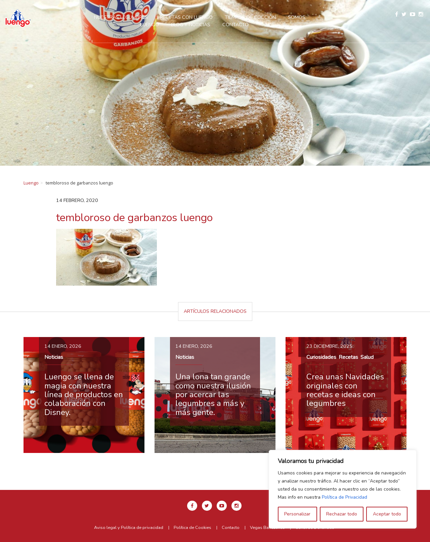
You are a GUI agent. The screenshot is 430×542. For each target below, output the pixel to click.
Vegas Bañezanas (267, 528)
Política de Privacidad (344, 497)
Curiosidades (321, 357)
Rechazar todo (341, 514)
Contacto (235, 24)
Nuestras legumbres (121, 17)
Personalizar (297, 514)
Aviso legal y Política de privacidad (128, 528)
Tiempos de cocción (250, 17)
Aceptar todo (387, 514)
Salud (367, 357)
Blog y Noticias (190, 24)
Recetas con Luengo (186, 17)
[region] (343, 489)
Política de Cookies (192, 528)
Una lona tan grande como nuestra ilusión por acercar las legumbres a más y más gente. (213, 394)
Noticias (53, 357)
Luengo (31, 183)
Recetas (348, 357)
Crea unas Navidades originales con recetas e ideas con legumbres (345, 390)
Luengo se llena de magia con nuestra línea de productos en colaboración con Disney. (83, 394)
